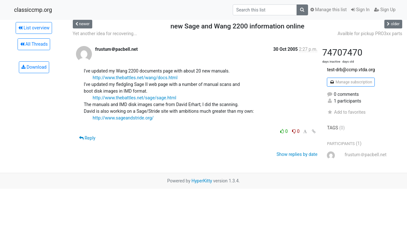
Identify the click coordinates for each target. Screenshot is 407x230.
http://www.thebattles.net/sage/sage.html (134, 97)
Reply (87, 138)
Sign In (360, 9)
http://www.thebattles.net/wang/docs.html (135, 77)
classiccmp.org (33, 10)
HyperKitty (202, 180)
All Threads (34, 44)
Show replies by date (296, 154)
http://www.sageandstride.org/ (123, 117)
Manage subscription (350, 82)
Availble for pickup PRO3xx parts (369, 33)
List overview (33, 27)
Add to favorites (346, 112)
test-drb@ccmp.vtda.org (351, 69)
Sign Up (385, 9)
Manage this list (328, 9)
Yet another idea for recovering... (105, 33)
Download (34, 67)
